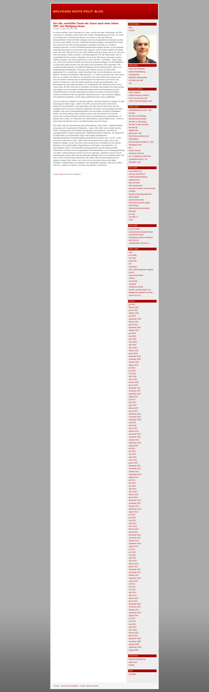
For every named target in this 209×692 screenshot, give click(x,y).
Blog (61, 174)
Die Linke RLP (133, 128)
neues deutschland (136, 275)
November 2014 (135, 469)
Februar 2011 (133, 598)
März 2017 (133, 405)
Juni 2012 (132, 552)
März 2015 (133, 460)
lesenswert (133, 267)
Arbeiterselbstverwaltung (138, 177)
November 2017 (135, 391)
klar (130, 264)
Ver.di (131, 220)
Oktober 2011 (134, 575)
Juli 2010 (132, 618)
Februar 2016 (133, 431)
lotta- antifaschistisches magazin (141, 270)
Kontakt (131, 665)
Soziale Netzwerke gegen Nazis (140, 101)
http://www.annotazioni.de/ (139, 136)
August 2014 (133, 477)
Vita (130, 83)
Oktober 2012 (134, 541)
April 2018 (132, 376)
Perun (96, 686)
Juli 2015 (132, 448)
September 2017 (135, 394)
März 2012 (133, 561)
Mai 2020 (132, 336)
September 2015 (135, 443)
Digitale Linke (133, 130)
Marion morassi (134, 150)
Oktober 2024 (134, 313)
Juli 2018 (132, 368)
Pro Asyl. (132, 214)
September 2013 (135, 509)
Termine (131, 30)
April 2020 (132, 339)
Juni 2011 (132, 587)
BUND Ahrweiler (134, 229)
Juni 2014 (132, 483)
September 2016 (135, 420)
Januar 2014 (133, 497)
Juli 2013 (132, 515)
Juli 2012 (132, 549)
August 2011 (133, 581)
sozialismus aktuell (136, 287)
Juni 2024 (132, 316)
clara (130, 252)
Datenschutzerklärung (137, 72)
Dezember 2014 (135, 466)
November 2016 (135, 417)
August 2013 (133, 512)
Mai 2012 (132, 555)
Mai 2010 (132, 624)
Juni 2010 (132, 621)
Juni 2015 (132, 451)
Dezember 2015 (135, 434)
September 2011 (135, 578)
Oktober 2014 (134, 472)
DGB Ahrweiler (134, 197)
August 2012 (133, 546)
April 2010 (132, 627)
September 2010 (135, 613)
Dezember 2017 (135, 388)
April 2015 (132, 457)
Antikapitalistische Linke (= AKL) (140, 110)
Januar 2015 (133, 463)
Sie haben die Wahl (136, 80)
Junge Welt (132, 261)
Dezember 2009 (135, 639)
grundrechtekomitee (136, 200)
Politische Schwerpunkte (138, 77)
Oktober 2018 (134, 362)
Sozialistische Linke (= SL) (138, 159)
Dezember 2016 (135, 414)
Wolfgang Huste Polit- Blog (78, 11)
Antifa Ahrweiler (134, 92)
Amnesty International (137, 174)
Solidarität (132, 284)
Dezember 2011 (135, 569)
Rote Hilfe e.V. (133, 217)
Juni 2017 (132, 400)
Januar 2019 (133, 353)
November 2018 (135, 359)
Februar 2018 (133, 382)
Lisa (130, 148)
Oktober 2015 (134, 440)
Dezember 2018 (135, 356)
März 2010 (133, 630)
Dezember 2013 (135, 500)
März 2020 (133, 342)
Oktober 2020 (134, 330)
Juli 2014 (132, 480)
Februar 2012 (133, 564)
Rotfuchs (132, 278)
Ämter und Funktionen (137, 69)
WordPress (74, 686)
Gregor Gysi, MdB (135, 133)
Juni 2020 (132, 333)
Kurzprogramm (134, 75)
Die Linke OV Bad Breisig (137, 122)
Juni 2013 (132, 518)
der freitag (132, 255)
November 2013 (135, 503)
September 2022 (135, 319)
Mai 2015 (132, 454)
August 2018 (133, 365)
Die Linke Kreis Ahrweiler (138, 119)
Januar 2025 (133, 310)
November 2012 (135, 538)
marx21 (131, 272)
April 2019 (132, 345)
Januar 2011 (133, 601)
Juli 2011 (132, 584)
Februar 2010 (133, 633)
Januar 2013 (133, 532)
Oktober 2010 (134, 610)
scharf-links (133, 281)
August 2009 (133, 650)
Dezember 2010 (135, 604)
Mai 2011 (132, 590)
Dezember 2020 (135, 328)
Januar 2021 (133, 325)
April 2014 (132, 489)
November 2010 (135, 607)
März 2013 (133, 526)
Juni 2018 (132, 371)
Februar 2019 (133, 351)
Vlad (87, 686)
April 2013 (132, 523)
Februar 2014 (133, 495)
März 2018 (133, 379)
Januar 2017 (133, 411)
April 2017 (132, 402)
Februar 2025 (133, 307)
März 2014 (133, 492)
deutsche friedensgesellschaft (140, 194)
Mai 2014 (132, 486)
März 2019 (133, 348)
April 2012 (132, 558)
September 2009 (135, 647)
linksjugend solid (135, 145)
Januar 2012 (133, 567)
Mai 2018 (132, 374)
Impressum (133, 662)
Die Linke (132, 113)
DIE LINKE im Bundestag (137, 116)
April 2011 (132, 592)
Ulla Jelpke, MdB (135, 162)
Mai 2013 (132, 521)
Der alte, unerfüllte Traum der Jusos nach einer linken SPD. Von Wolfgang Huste (86, 25)
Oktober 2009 (134, 644)
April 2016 (132, 426)
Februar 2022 (133, 322)
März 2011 (133, 595)
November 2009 (135, 642)
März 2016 (133, 428)
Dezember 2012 (135, 535)
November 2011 (135, 572)
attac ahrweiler (134, 183)
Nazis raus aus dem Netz (138, 98)
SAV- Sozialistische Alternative (140, 156)
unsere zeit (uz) (135, 295)
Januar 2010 (133, 636)
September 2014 (135, 474)
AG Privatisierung (135, 171)
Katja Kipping (133, 139)
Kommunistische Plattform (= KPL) (141, 142)
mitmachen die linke (136, 153)
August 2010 (133, 616)
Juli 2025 (132, 305)
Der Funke (132, 258)
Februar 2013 (133, 529)
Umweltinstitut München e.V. (139, 243)
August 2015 (133, 446)
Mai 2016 (132, 423)
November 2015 (135, 437)
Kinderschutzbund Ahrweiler (139, 208)
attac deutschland (135, 186)
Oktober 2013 (134, 506)
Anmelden (132, 674)
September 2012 (135, 543)
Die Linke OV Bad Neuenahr (138, 125)
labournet (132, 211)
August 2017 (133, 397)
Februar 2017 (133, 408)
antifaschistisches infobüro (139, 95)
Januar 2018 (133, 385)
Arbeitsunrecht (134, 180)
